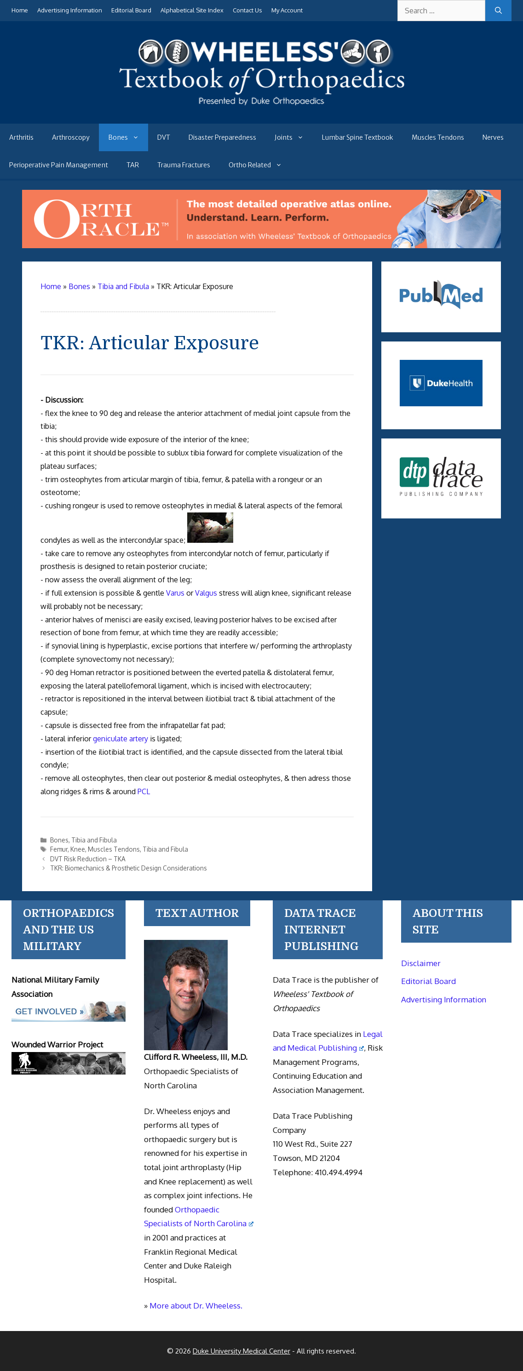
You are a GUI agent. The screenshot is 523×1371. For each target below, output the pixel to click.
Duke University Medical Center (241, 1351)
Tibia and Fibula (94, 840)
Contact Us (247, 10)
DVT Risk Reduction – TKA (88, 859)
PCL (144, 791)
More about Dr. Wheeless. (195, 1305)
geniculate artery (120, 738)
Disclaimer (421, 963)
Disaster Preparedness (222, 137)
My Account (287, 10)
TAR (132, 165)
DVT (163, 137)
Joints (294, 137)
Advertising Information (69, 10)
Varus (175, 592)
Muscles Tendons (438, 137)
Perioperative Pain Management (58, 165)
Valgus (206, 592)
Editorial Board (131, 10)
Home (19, 10)
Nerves (493, 137)
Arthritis (21, 137)
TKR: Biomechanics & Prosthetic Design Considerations (128, 868)
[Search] (498, 10)
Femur (59, 849)
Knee (77, 849)
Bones (128, 137)
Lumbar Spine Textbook (357, 137)
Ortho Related (260, 165)
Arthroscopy (71, 137)
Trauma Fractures (183, 165)
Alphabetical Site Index (192, 10)
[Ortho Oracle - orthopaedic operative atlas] (261, 245)
